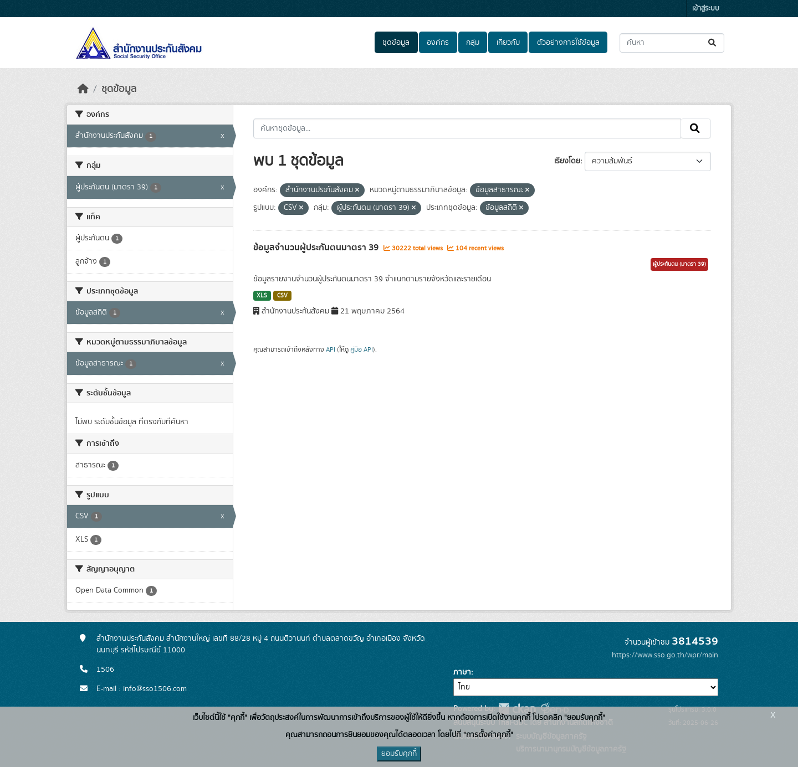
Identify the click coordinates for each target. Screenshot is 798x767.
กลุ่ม (472, 42)
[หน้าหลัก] (83, 89)
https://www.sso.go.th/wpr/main (665, 655)
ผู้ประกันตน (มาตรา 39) (679, 264)
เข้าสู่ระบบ (705, 8)
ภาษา (462, 672)
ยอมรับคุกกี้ (399, 753)
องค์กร (438, 42)
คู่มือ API (361, 349)
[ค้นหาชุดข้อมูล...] (672, 43)
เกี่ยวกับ (508, 42)
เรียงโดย (567, 161)
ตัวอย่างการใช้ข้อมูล (568, 42)
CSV (282, 295)
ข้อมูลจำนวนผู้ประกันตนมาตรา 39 (317, 247)
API (330, 349)
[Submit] (713, 43)
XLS (262, 295)
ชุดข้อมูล (396, 42)
